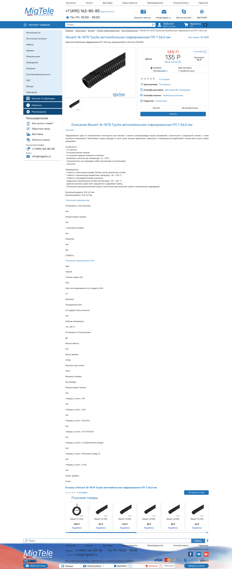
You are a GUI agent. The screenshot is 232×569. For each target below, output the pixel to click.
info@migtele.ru (41, 156)
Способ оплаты (180, 3)
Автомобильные (130, 30)
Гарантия (203, 3)
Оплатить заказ (41, 140)
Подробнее (77, 528)
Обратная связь (107, 12)
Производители (155, 3)
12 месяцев (161, 101)
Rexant (91, 30)
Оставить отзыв (196, 492)
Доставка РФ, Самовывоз (177, 90)
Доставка (107, 3)
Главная (69, 30)
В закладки (199, 52)
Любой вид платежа (173, 95)
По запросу (164, 84)
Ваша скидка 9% (173, 61)
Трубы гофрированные (108, 30)
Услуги (89, 3)
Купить (173, 114)
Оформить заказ (196, 566)
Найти (198, 541)
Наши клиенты (129, 3)
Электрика (80, 30)
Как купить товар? (42, 123)
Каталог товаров (36, 24)
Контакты (71, 3)
